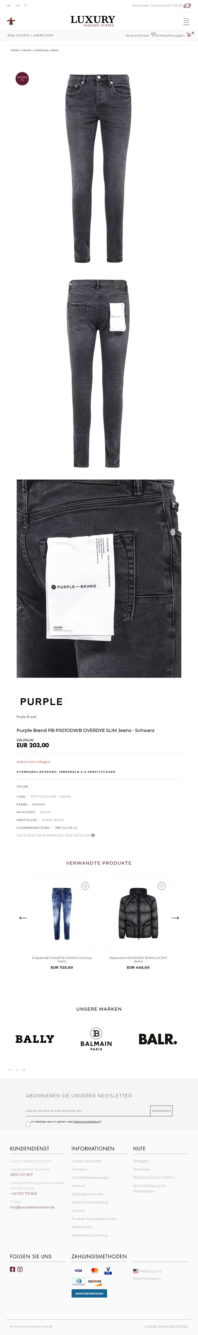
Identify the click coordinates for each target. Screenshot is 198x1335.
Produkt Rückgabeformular (94, 1219)
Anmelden (43, 35)
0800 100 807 (21, 1174)
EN (18, 5)
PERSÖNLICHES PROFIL (154, 1177)
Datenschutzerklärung (87, 1121)
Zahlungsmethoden (88, 1194)
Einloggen (18, 35)
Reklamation (82, 1227)
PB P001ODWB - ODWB (50, 796)
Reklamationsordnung (90, 1235)
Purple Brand (52, 820)
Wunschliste (141, 34)
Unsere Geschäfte (86, 1161)
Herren (45, 812)
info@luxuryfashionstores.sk (32, 1207)
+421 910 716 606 (23, 1193)
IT (25, 5)
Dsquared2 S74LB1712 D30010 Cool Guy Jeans (103, 959)
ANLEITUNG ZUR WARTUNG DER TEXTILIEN (56, 835)
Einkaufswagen (173, 33)
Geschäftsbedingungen (91, 1177)
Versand (78, 1186)
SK (8, 5)
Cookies (78, 1210)
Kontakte (79, 1169)
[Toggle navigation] (186, 21)
